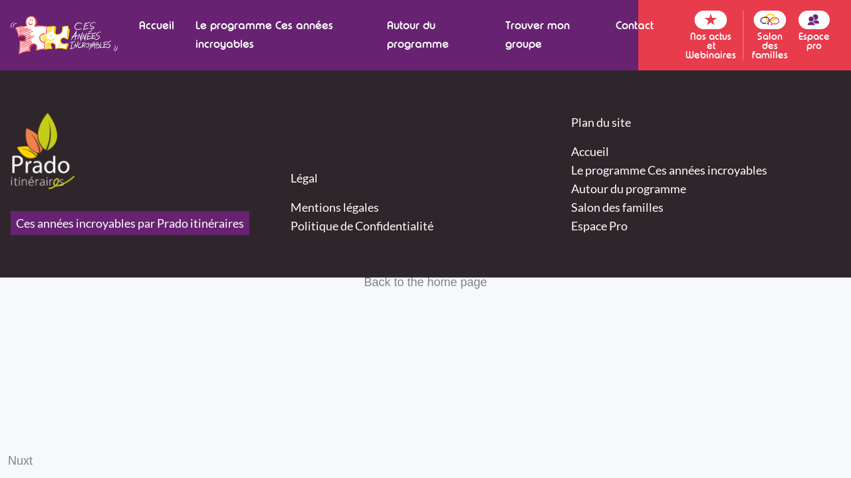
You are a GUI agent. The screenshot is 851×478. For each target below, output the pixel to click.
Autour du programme (418, 35)
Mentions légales (335, 207)
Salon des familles (617, 207)
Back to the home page (425, 282)
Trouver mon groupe (537, 35)
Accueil (156, 26)
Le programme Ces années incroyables (264, 35)
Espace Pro (599, 225)
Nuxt (20, 460)
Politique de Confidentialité (362, 225)
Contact (635, 26)
